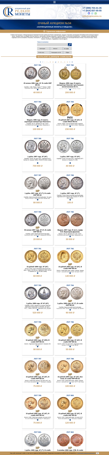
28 (58, 62)
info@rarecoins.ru (92, 16)
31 (64, 62)
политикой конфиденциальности (86, 453)
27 (55, 62)
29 (61, 62)
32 (67, 62)
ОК (97, 453)
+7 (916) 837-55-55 (92, 10)
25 (50, 62)
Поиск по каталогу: (43, 42)
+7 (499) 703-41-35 (92, 8)
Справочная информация (56, 31)
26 (53, 62)
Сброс (67, 52)
